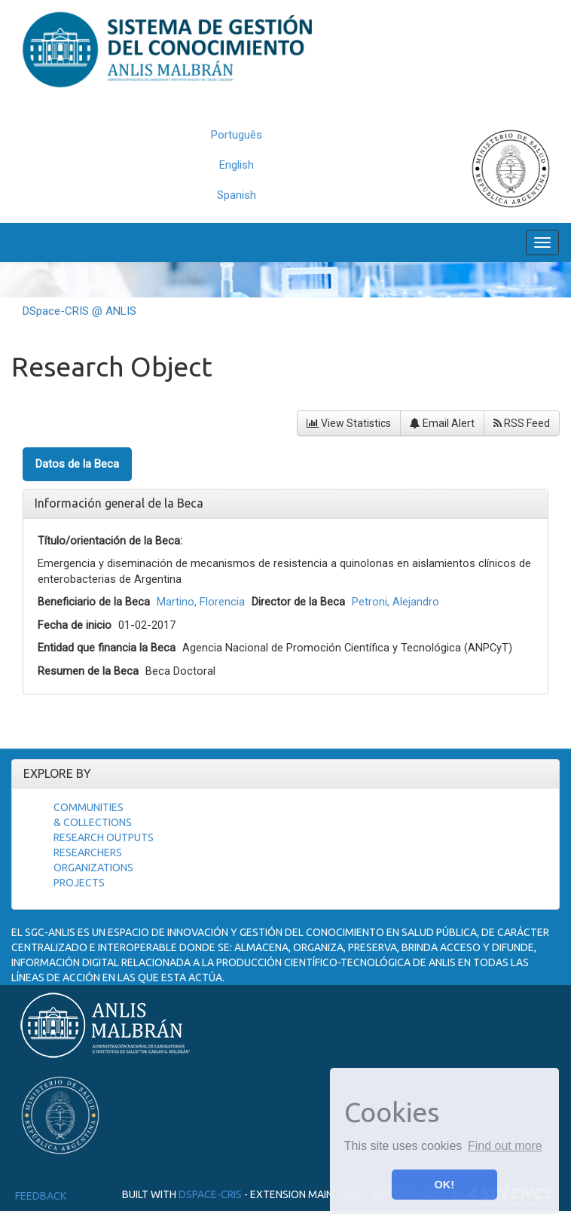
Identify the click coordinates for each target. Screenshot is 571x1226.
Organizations (93, 868)
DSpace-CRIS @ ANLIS (79, 311)
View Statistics (349, 423)
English (236, 165)
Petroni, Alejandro (395, 601)
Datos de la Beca (77, 464)
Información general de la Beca (119, 503)
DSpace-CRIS (210, 1194)
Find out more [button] (505, 1145)
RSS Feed (521, 423)
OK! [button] (444, 1185)
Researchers (87, 852)
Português (236, 135)
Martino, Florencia (201, 601)
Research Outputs (103, 837)
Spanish (236, 195)
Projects (79, 883)
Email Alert (442, 423)
